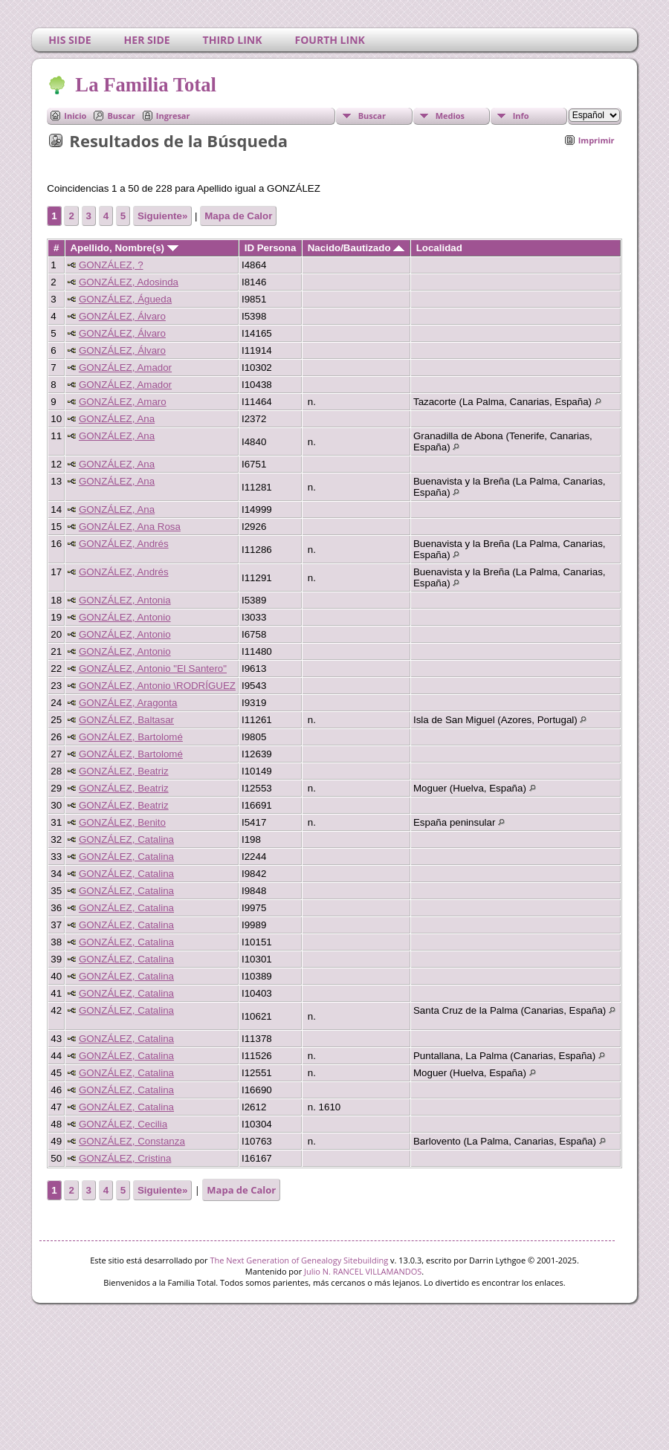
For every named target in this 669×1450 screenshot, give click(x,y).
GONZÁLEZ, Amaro (123, 401)
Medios (450, 115)
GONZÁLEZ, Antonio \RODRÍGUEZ (157, 685)
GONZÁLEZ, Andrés (124, 543)
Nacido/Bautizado (356, 247)
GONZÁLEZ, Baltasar (126, 719)
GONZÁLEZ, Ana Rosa (130, 526)
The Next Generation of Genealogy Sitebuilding (299, 1260)
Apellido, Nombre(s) (124, 247)
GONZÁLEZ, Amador (125, 367)
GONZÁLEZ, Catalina (126, 839)
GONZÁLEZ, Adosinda (128, 282)
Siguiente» (162, 215)
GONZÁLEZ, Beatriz (124, 771)
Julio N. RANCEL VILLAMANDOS (362, 1271)
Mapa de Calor (238, 215)
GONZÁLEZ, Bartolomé (131, 736)
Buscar (121, 115)
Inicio (75, 115)
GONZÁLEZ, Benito (122, 822)
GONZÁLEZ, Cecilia (123, 1124)
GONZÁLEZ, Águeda (125, 299)
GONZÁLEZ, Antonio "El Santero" (153, 668)
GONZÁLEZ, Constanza (132, 1141)
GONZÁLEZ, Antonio (125, 617)
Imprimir (596, 140)
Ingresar (173, 115)
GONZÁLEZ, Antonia (125, 600)
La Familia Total (144, 85)
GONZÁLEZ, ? (111, 265)
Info (521, 115)
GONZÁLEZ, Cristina (125, 1158)
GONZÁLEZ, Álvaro (122, 316)
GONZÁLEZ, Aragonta (128, 702)
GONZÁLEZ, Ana (117, 418)
